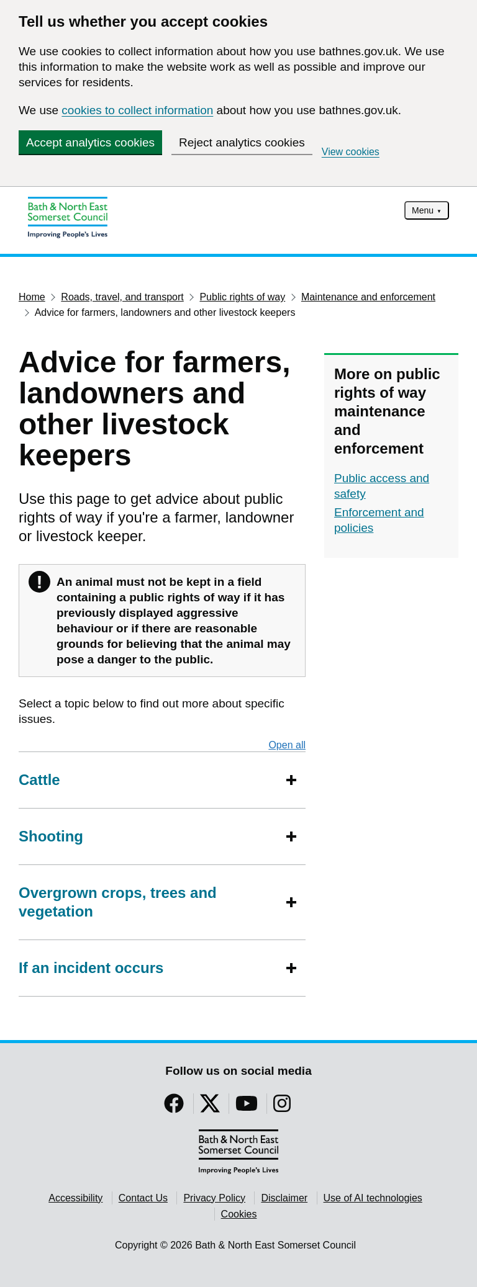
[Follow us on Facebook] (174, 1107)
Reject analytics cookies (242, 142)
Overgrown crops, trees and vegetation (150, 902)
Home (32, 297)
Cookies (239, 1214)
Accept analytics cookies (90, 142)
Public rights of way (242, 297)
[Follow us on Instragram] (282, 1107)
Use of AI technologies (373, 1198)
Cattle (39, 779)
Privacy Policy (214, 1198)
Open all (287, 744)
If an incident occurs (91, 967)
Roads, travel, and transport (122, 297)
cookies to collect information (137, 110)
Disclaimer (284, 1198)
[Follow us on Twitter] (210, 1107)
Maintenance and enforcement (368, 297)
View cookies (350, 151)
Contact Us (143, 1198)
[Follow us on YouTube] (246, 1107)
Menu (423, 210)
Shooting (51, 836)
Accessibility (75, 1198)
